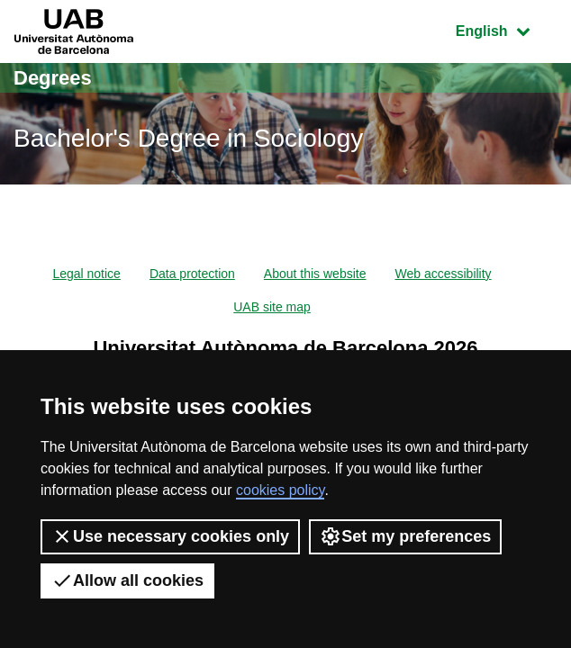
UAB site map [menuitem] (272, 307)
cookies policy (280, 490)
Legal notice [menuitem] (86, 273)
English (506, 29)
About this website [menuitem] (315, 273)
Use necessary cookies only (170, 536)
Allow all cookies (127, 580)
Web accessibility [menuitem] (442, 273)
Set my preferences (405, 536)
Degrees (53, 78)
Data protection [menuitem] (192, 273)
